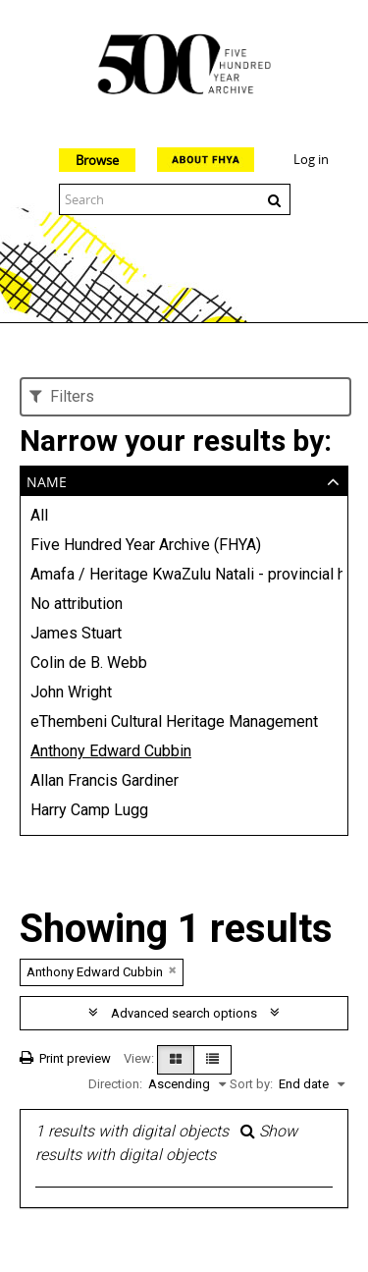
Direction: (115, 1084)
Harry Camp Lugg (89, 810)
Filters (61, 396)
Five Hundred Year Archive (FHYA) (145, 544)
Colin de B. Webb (88, 662)
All (39, 515)
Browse (97, 160)
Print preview (65, 1058)
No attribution (76, 603)
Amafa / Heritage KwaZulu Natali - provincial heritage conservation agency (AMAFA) (184, 574)
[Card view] (175, 1060)
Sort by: (251, 1084)
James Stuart (76, 633)
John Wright (71, 692)
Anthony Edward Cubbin (110, 751)
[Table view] (212, 1060)
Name (46, 480)
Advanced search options (184, 1013)
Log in (311, 159)
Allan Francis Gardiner (104, 780)
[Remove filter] (173, 970)
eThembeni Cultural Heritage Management (174, 721)
